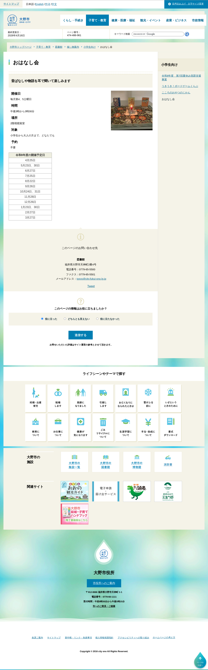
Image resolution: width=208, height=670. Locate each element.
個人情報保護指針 (104, 637)
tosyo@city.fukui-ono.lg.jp (91, 278)
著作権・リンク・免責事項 (78, 637)
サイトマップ (11, 3)
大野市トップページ (21, 47)
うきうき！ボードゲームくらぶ (180, 86)
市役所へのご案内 (104, 583)
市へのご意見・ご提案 (104, 606)
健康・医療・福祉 (123, 20)
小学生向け (90, 47)
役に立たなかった (110, 319)
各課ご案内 (37, 637)
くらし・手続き (73, 20)
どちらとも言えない (79, 319)
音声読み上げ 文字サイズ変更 (188, 3)
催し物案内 (73, 47)
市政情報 (198, 20)
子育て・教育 (97, 20)
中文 (54, 4)
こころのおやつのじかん (176, 92)
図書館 (58, 47)
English (39, 4)
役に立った (51, 319)
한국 (47, 4)
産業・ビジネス (176, 20)
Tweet (91, 286)
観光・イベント (150, 20)
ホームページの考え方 (164, 637)
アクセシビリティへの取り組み (133, 637)
